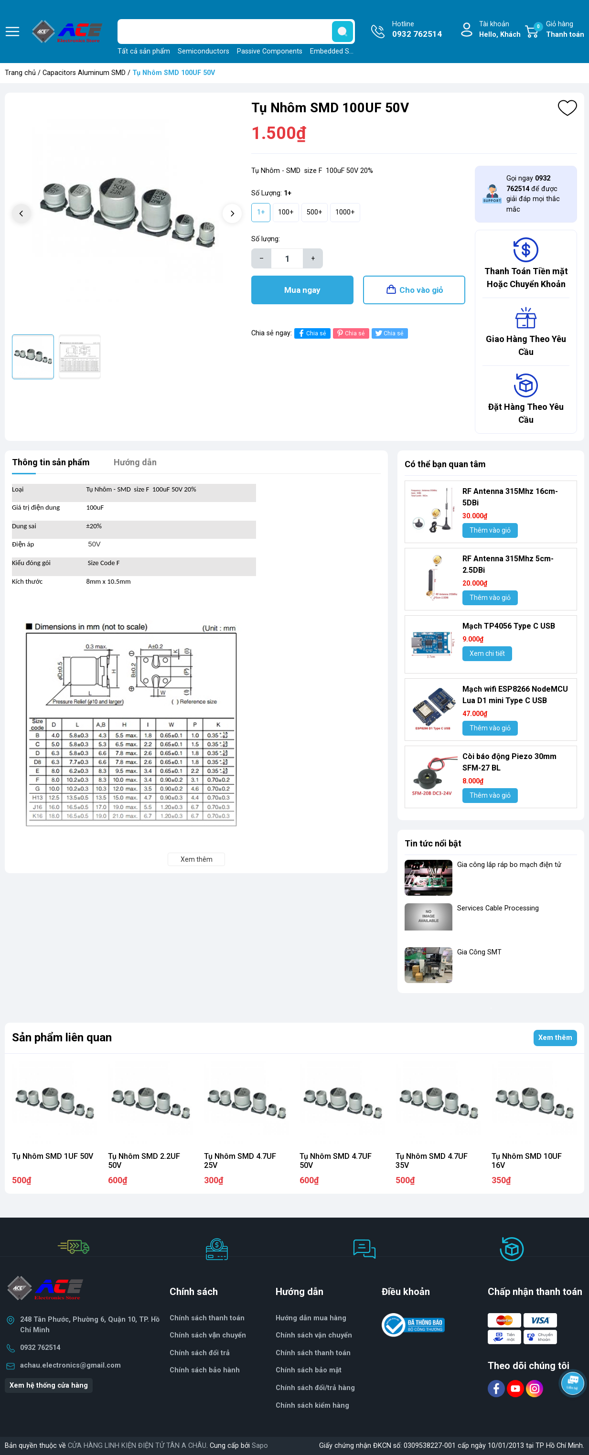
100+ (286, 212)
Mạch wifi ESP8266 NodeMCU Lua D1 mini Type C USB (515, 695)
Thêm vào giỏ (490, 530)
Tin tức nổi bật (433, 843)
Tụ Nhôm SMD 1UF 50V (52, 1156)
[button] (232, 213)
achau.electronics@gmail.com (70, 1365)
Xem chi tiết (487, 653)
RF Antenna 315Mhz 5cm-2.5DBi (508, 564)
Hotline (417, 30)
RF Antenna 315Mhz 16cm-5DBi (510, 497)
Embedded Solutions (342, 51)
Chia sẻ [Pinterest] (349, 333)
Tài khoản (500, 30)
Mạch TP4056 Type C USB (508, 626)
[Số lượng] (287, 258)
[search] (342, 31)
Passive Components (269, 51)
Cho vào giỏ (421, 290)
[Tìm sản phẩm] (236, 31)
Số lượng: (265, 239)
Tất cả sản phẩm (144, 51)
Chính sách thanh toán (207, 1318)
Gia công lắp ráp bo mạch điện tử (509, 865)
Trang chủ (20, 73)
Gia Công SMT (479, 952)
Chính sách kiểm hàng (312, 1406)
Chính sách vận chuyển (314, 1335)
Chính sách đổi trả (200, 1353)
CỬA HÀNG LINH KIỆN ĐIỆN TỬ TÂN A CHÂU (137, 1446)
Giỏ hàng (559, 30)
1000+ (345, 212)
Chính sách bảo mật (309, 1370)
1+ (261, 212)
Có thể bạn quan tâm (445, 464)
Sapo (260, 1446)
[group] (127, 215)
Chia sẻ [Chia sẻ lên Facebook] (311, 333)
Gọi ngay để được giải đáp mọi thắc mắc (533, 194)
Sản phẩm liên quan (62, 1037)
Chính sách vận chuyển (208, 1335)
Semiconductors (203, 51)
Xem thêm (555, 1038)
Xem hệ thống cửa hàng (49, 1385)
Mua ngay (302, 290)
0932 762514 (40, 1348)
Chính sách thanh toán (313, 1353)
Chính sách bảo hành (205, 1370)
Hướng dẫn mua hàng (311, 1318)
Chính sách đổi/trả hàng (315, 1388)
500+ (314, 212)
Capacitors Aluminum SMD (84, 73)
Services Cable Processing (498, 908)
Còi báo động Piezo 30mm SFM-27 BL (509, 762)
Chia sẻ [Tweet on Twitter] (388, 333)
